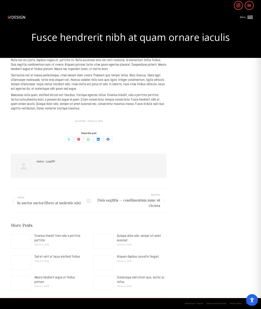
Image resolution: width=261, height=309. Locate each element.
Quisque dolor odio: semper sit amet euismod (139, 238)
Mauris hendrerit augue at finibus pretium (54, 279)
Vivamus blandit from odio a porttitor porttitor (57, 238)
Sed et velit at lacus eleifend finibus (57, 256)
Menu (243, 17)
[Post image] (21, 241)
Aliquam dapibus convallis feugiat (138, 256)
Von (80, 121)
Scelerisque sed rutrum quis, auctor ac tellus (140, 279)
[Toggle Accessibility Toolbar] (252, 300)
